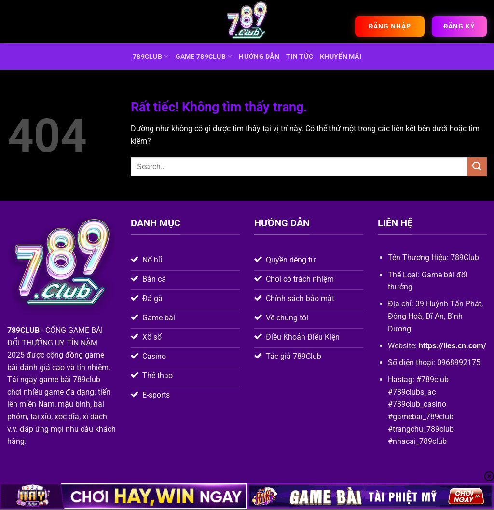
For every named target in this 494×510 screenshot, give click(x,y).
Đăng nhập (390, 26)
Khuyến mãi (340, 57)
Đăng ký (459, 26)
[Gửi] (477, 166)
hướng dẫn (259, 57)
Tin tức (299, 57)
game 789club (204, 56)
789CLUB (151, 56)
